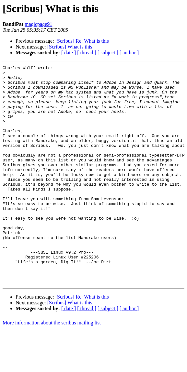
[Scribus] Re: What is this (82, 41)
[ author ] (129, 52)
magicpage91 (38, 24)
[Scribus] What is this (69, 46)
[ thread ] (86, 52)
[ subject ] (108, 52)
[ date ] (68, 52)
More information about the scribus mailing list (52, 366)
